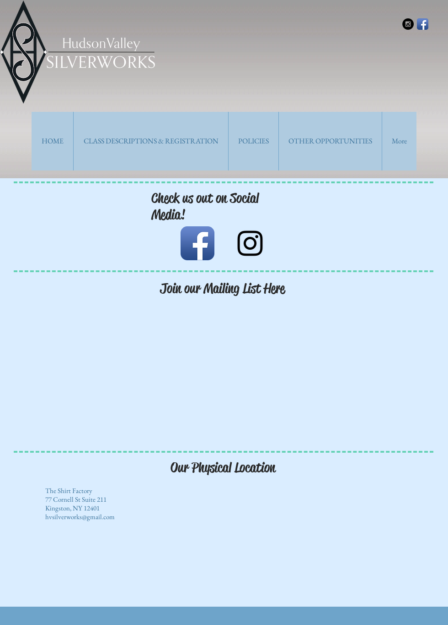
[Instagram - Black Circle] (408, 24)
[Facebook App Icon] (422, 24)
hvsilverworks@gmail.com (80, 516)
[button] (150, 141)
